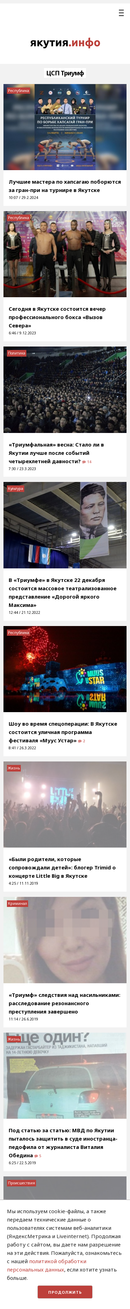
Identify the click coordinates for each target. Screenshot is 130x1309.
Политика (16, 353)
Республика (18, 90)
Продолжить (65, 1292)
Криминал (17, 903)
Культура (15, 488)
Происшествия (21, 1183)
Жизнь (14, 768)
